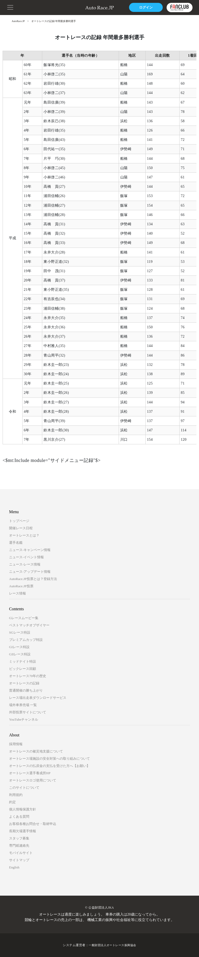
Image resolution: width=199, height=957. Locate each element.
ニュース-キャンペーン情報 (30, 550)
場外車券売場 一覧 (23, 705)
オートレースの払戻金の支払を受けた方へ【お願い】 (49, 766)
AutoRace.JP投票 (21, 586)
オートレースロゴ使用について (32, 780)
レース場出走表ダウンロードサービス (37, 698)
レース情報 (17, 593)
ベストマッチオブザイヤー (29, 625)
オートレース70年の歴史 (27, 676)
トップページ (19, 521)
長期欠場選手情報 (22, 831)
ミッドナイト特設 (22, 661)
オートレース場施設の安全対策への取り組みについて (49, 758)
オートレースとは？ (24, 535)
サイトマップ (19, 860)
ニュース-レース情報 (24, 564)
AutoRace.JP (18, 21)
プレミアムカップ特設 (26, 640)
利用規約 (16, 795)
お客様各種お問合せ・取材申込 (32, 824)
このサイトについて (24, 787)
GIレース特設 (19, 647)
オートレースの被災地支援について (36, 751)
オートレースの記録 (24, 683)
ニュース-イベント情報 (26, 557)
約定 (12, 802)
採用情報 (16, 744)
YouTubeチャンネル (23, 719)
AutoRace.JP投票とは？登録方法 (33, 579)
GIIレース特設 (20, 654)
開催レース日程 (21, 528)
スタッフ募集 (19, 838)
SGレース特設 (19, 632)
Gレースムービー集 (23, 618)
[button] (10, 7)
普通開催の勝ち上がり (26, 690)
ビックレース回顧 (22, 669)
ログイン (143, 7)
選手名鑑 (16, 543)
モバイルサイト (21, 853)
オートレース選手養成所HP (30, 773)
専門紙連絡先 (19, 845)
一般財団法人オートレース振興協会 (112, 945)
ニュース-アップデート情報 (30, 572)
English (14, 867)
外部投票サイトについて (27, 712)
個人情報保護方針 (22, 809)
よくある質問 (19, 816)
